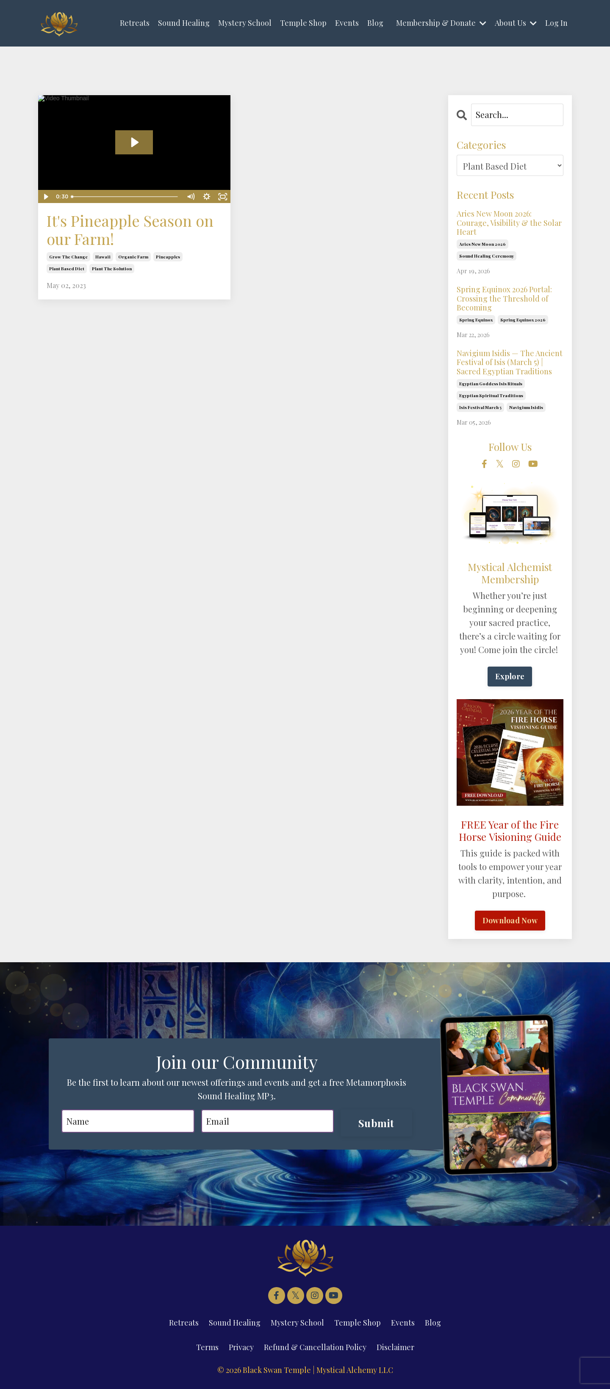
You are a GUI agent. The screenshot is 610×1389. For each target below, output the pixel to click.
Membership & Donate (441, 23)
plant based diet (66, 269)
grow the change (68, 257)
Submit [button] (376, 1123)
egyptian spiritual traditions (491, 395)
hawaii (103, 257)
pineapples (168, 257)
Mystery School (245, 23)
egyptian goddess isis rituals (490, 384)
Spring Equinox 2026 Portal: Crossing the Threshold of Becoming (504, 299)
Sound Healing (184, 23)
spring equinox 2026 (523, 320)
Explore (509, 676)
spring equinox (476, 320)
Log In (556, 23)
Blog (375, 23)
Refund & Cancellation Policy (315, 1347)
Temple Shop (303, 23)
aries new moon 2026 (482, 244)
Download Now (510, 920)
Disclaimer (395, 1347)
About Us (516, 23)
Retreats (135, 23)
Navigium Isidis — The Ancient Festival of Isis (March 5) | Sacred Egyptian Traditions (510, 362)
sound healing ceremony (486, 256)
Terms (207, 1347)
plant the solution (112, 269)
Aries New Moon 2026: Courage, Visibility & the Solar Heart (509, 223)
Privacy (241, 1347)
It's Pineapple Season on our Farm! (130, 229)
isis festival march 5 (480, 407)
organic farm (133, 257)
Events (347, 23)
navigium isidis (526, 407)
